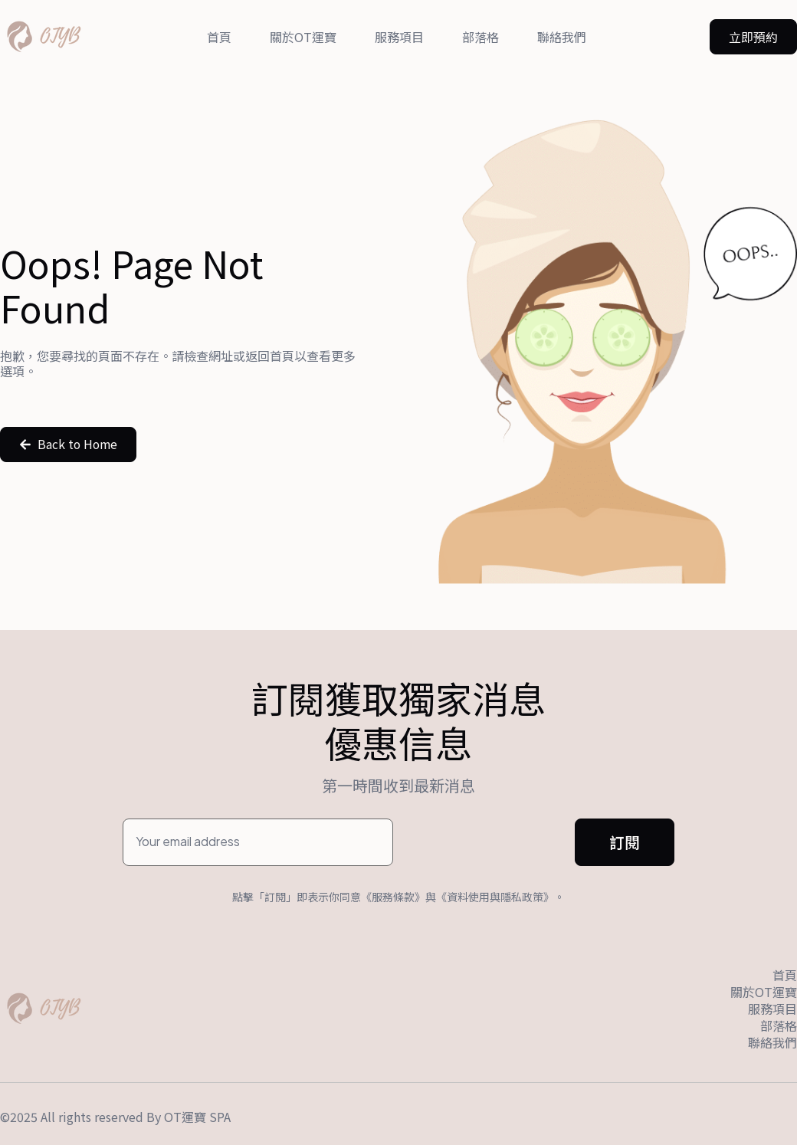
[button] (753, 36)
